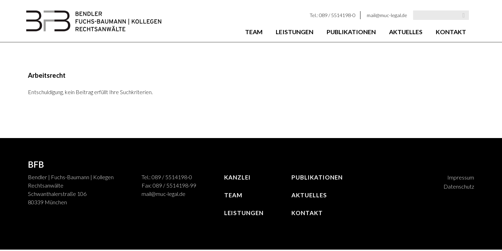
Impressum (460, 177)
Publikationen (351, 32)
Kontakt (451, 32)
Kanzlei (237, 177)
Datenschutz (458, 186)
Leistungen (294, 32)
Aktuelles (406, 32)
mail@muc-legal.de (387, 15)
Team (254, 32)
